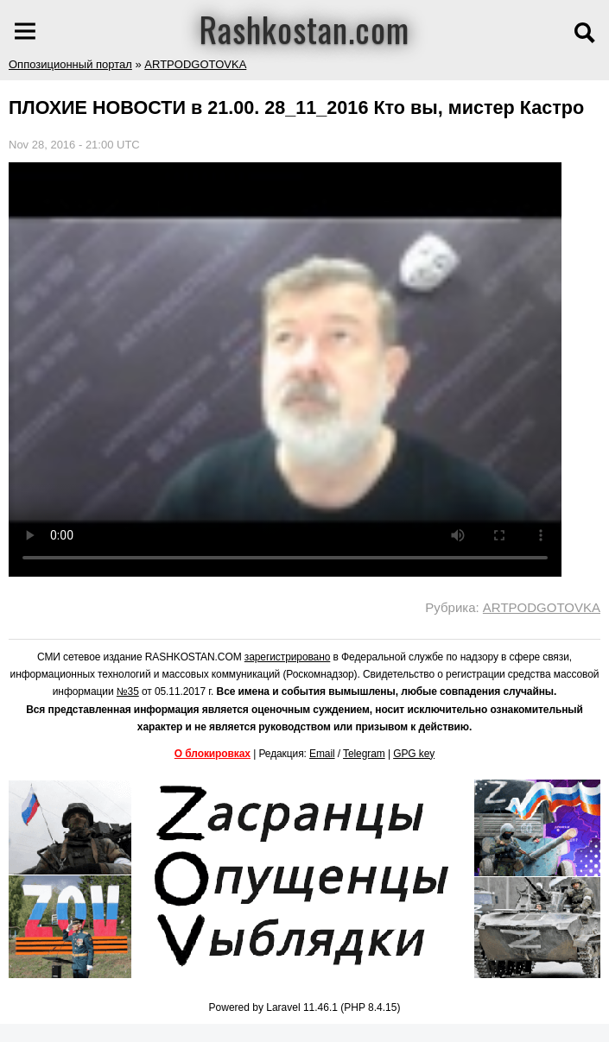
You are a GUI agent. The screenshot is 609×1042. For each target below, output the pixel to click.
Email (322, 754)
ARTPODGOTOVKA (195, 64)
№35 (128, 691)
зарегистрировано (287, 657)
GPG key (414, 754)
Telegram (364, 754)
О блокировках (212, 754)
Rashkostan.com (304, 28)
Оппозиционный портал (70, 64)
